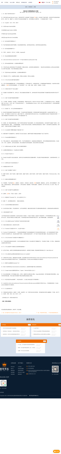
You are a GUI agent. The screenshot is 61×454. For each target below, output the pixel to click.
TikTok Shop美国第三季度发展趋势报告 (41, 331)
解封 (8, 85)
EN (43, 2)
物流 (35, 182)
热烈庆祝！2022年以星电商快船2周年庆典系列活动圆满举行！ (15, 334)
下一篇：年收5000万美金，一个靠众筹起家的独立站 (47, 312)
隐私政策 (20, 374)
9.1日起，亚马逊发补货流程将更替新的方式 (26, 344)
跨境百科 (30, 6)
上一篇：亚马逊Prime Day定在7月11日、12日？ (11, 312)
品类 (8, 193)
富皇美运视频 (21, 368)
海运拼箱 (13, 374)
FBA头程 (12, 366)
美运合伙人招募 (21, 372)
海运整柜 (13, 372)
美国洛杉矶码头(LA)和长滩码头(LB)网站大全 (42, 334)
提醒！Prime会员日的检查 (23, 350)
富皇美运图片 (21, 370)
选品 (14, 182)
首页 (2, 2)
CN (40, 2)
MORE (29, 324)
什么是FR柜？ (35, 328)
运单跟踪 (30, 2)
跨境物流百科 (24, 2)
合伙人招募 (12, 2)
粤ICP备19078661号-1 (34, 395)
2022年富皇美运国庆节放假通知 (9, 328)
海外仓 (12, 368)
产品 (35, 17)
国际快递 (13, 370)
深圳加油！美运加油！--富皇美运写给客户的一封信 (13, 331)
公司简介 (20, 366)
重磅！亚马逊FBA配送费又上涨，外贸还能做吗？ (28, 347)
